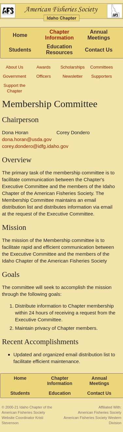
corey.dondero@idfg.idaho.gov (35, 146)
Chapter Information (59, 34)
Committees (101, 67)
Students (20, 50)
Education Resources (59, 49)
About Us (14, 67)
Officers (43, 76)
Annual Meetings (98, 34)
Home (20, 35)
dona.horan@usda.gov (27, 139)
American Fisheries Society (99, 412)
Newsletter (73, 76)
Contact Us (98, 50)
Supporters (101, 76)
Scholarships (72, 67)
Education (60, 393)
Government (14, 76)
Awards (44, 67)
